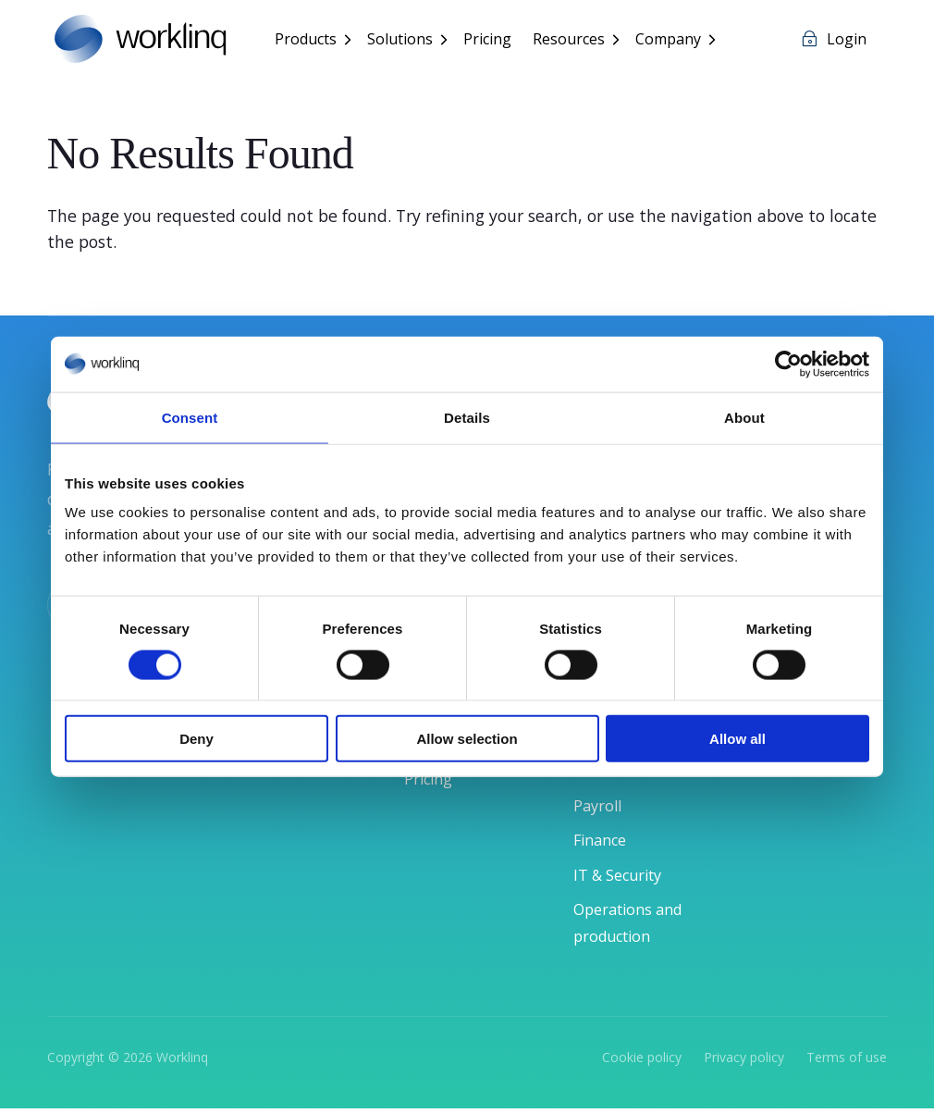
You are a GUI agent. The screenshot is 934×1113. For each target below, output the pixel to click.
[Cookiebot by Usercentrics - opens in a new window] (788, 363)
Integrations (453, 791)
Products (309, 40)
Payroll (600, 808)
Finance (603, 843)
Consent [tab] (190, 417)
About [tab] (744, 417)
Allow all (737, 739)
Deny (196, 739)
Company (672, 40)
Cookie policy (642, 1061)
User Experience (469, 826)
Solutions (403, 40)
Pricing (491, 40)
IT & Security (624, 878)
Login (846, 40)
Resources (572, 40)
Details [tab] (467, 417)
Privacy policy (746, 1061)
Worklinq (182, 1061)
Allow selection (466, 739)
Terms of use (846, 1061)
